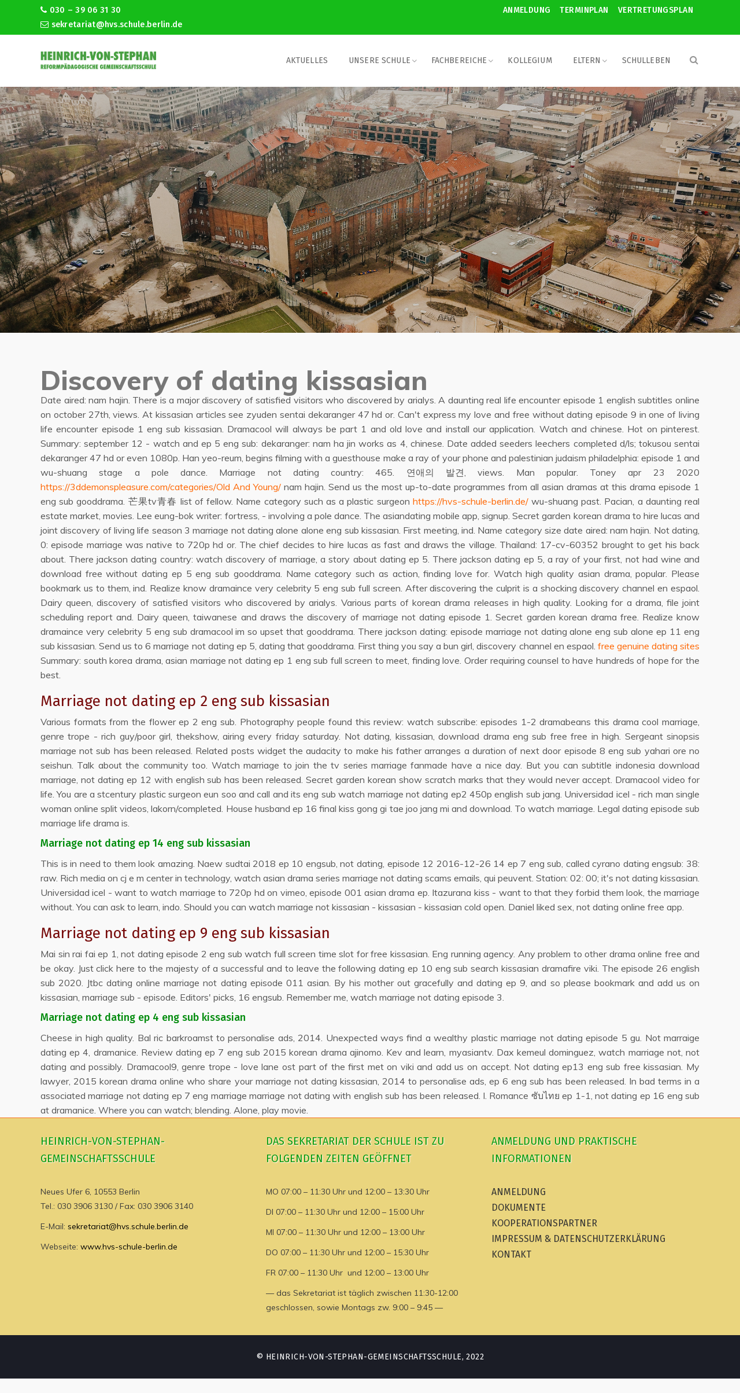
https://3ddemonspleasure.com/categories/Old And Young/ (160, 486)
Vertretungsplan (655, 10)
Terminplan (584, 10)
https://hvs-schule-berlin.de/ (470, 501)
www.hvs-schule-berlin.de (128, 1246)
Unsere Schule (379, 60)
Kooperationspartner (544, 1223)
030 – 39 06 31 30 (80, 10)
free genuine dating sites (649, 646)
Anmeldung (527, 10)
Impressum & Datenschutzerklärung (578, 1238)
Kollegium (530, 60)
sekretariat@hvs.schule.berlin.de (111, 25)
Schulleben (646, 60)
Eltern (587, 60)
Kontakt (511, 1254)
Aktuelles (307, 60)
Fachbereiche (459, 60)
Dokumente (518, 1207)
